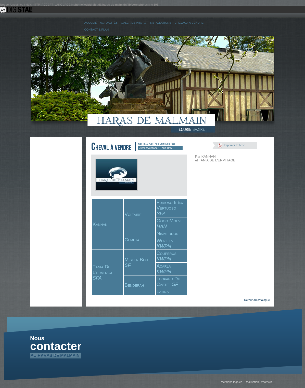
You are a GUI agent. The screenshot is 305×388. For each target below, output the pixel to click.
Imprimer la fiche (234, 145)
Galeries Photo (133, 22)
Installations (160, 22)
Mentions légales (231, 381)
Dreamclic (266, 381)
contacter (56, 347)
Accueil (90, 22)
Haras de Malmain (152, 120)
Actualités (109, 22)
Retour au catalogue (257, 299)
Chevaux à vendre (189, 22)
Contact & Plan (96, 29)
